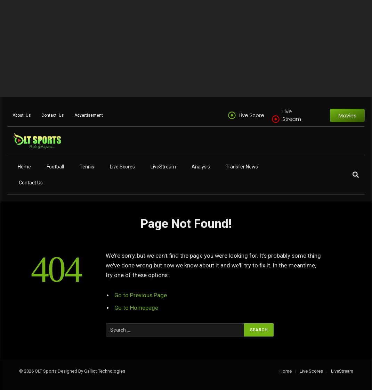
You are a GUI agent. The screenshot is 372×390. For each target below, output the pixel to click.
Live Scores (122, 166)
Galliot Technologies (104, 371)
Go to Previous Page (140, 295)
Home (24, 166)
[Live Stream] (276, 119)
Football (55, 166)
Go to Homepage (136, 308)
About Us (22, 115)
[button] (355, 175)
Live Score (251, 115)
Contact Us (52, 115)
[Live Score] (232, 115)
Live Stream (291, 115)
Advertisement (88, 115)
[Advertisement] (186, 48)
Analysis (201, 166)
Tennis (87, 166)
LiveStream (163, 166)
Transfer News (242, 166)
